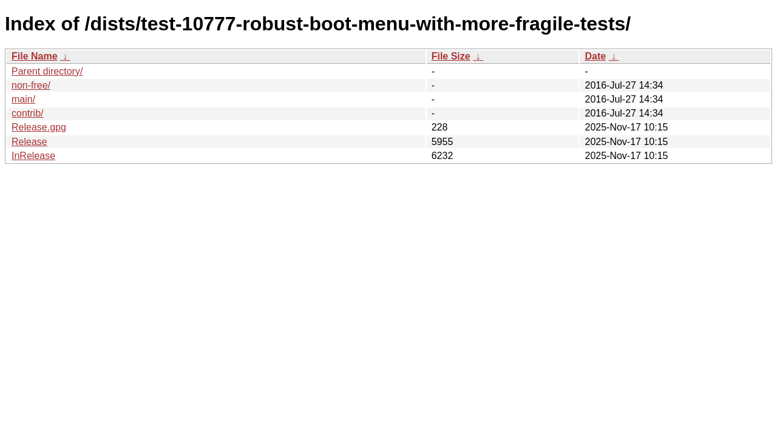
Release (29, 142)
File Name (35, 56)
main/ (23, 99)
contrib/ (27, 113)
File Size (451, 56)
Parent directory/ (47, 71)
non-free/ (31, 85)
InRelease (33, 156)
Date (595, 56)
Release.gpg (39, 127)
